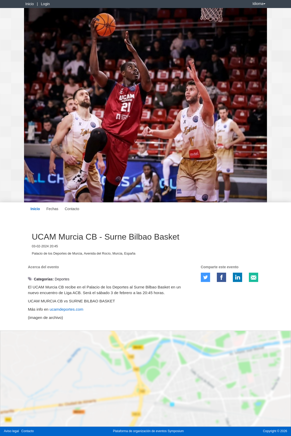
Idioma (258, 4)
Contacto (72, 209)
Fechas (52, 209)
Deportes (62, 279)
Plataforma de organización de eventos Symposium (148, 431)
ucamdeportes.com (66, 309)
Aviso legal (12, 431)
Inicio (29, 4)
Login (45, 4)
